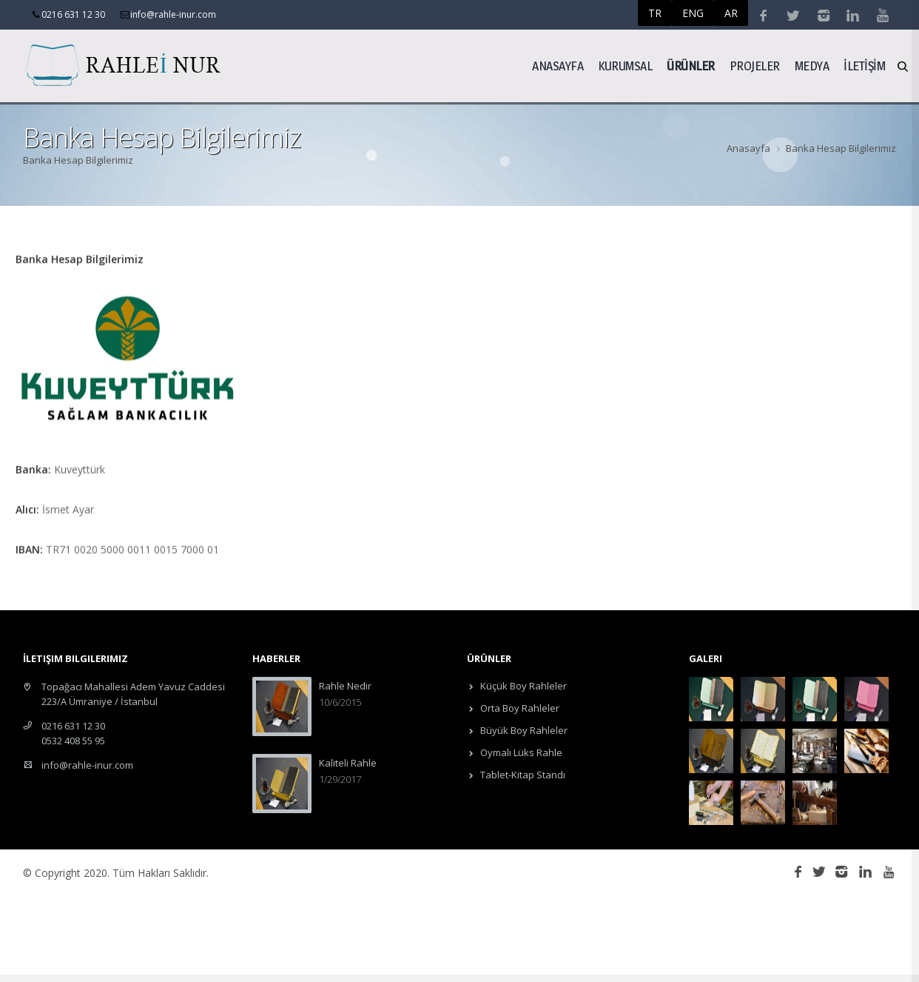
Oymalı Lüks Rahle (520, 752)
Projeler (755, 65)
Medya (812, 65)
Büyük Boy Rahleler (523, 730)
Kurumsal (625, 65)
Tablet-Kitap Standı (521, 774)
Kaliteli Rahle (348, 762)
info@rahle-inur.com (87, 765)
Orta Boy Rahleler (518, 708)
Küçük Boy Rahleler (522, 685)
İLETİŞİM (864, 65)
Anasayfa (557, 65)
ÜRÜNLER (691, 65)
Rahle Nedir (345, 685)
